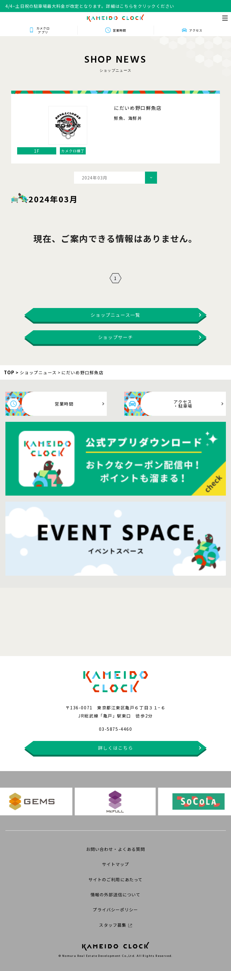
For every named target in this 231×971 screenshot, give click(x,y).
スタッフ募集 (115, 925)
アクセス (195, 30)
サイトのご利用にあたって (115, 879)
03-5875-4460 (115, 729)
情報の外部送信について (115, 895)
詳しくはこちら (115, 748)
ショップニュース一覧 (115, 315)
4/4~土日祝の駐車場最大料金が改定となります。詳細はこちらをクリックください (89, 6)
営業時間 (119, 30)
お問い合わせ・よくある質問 (115, 849)
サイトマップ (115, 864)
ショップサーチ (115, 337)
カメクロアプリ (43, 30)
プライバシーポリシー (115, 910)
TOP (9, 372)
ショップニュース (38, 372)
